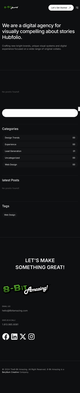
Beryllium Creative (10, 372)
